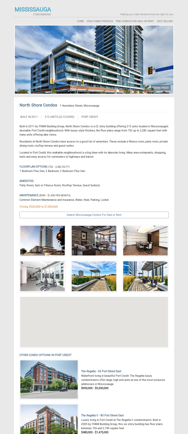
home (80, 21)
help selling (165, 21)
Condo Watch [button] (161, 87)
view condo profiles (100, 21)
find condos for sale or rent (135, 21)
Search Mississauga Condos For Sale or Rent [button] (94, 214)
